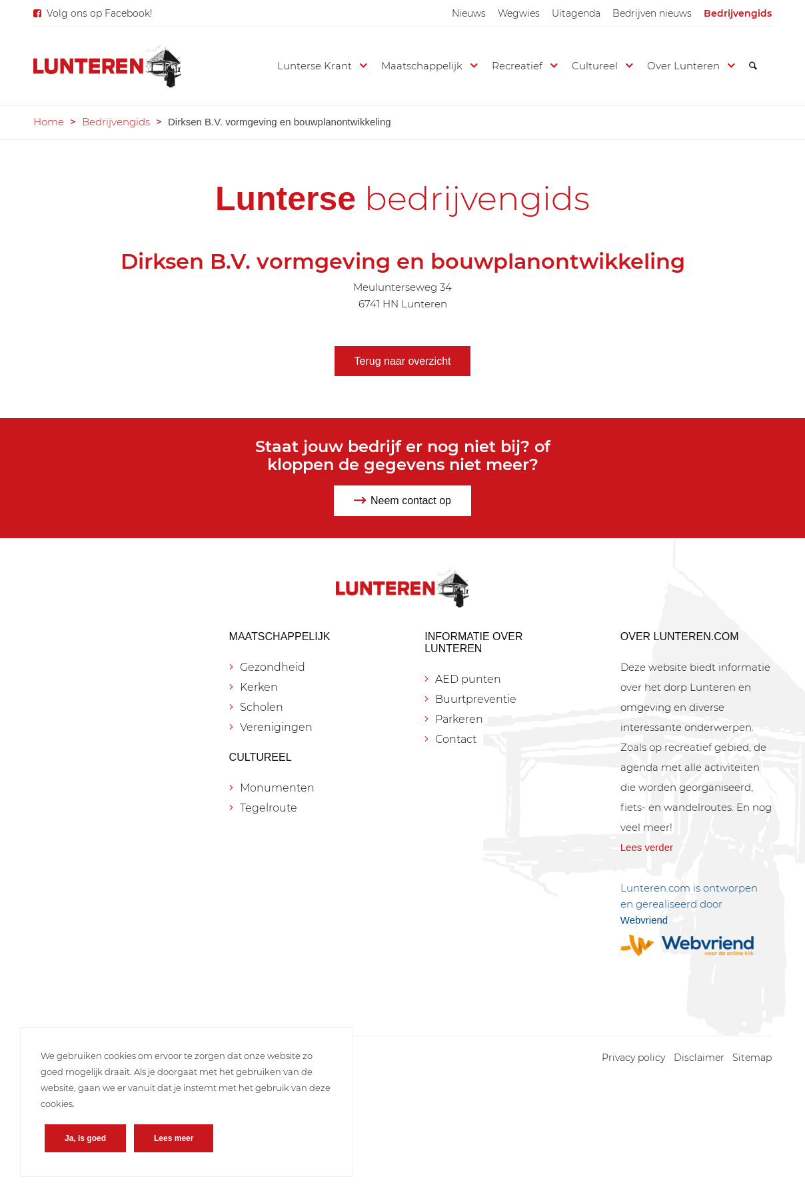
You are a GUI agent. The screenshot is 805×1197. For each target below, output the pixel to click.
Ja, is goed (85, 1138)
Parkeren (459, 719)
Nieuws (469, 13)
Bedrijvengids (738, 13)
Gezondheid (272, 667)
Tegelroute (268, 808)
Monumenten (277, 788)
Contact (455, 739)
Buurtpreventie (475, 699)
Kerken (259, 687)
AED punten (468, 679)
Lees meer (173, 1138)
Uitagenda (576, 13)
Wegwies (519, 13)
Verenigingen (276, 727)
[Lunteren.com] (107, 66)
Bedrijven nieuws (652, 13)
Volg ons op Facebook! (100, 13)
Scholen (261, 707)
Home (48, 121)
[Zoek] (753, 66)
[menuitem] (469, 13)
